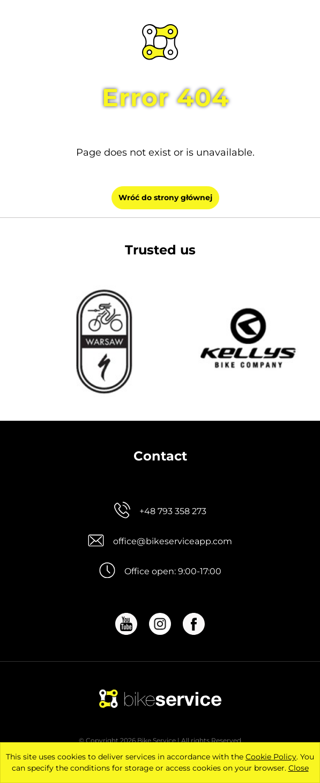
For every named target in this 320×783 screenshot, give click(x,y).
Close (298, 768)
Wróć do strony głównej (165, 197)
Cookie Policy (270, 757)
